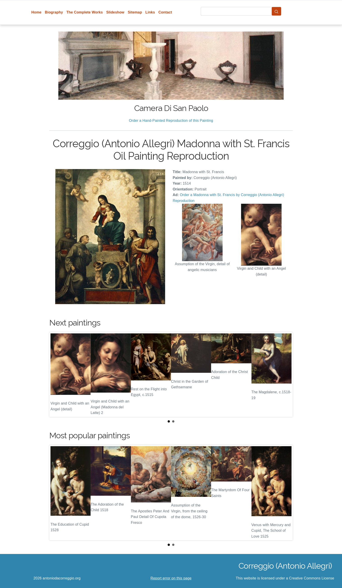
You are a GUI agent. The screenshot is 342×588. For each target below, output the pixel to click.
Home (36, 12)
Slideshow (115, 12)
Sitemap (135, 12)
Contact (165, 12)
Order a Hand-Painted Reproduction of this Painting (171, 120)
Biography (54, 12)
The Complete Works (84, 12)
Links (150, 12)
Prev (56, 374)
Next (285, 374)
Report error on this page (171, 578)
